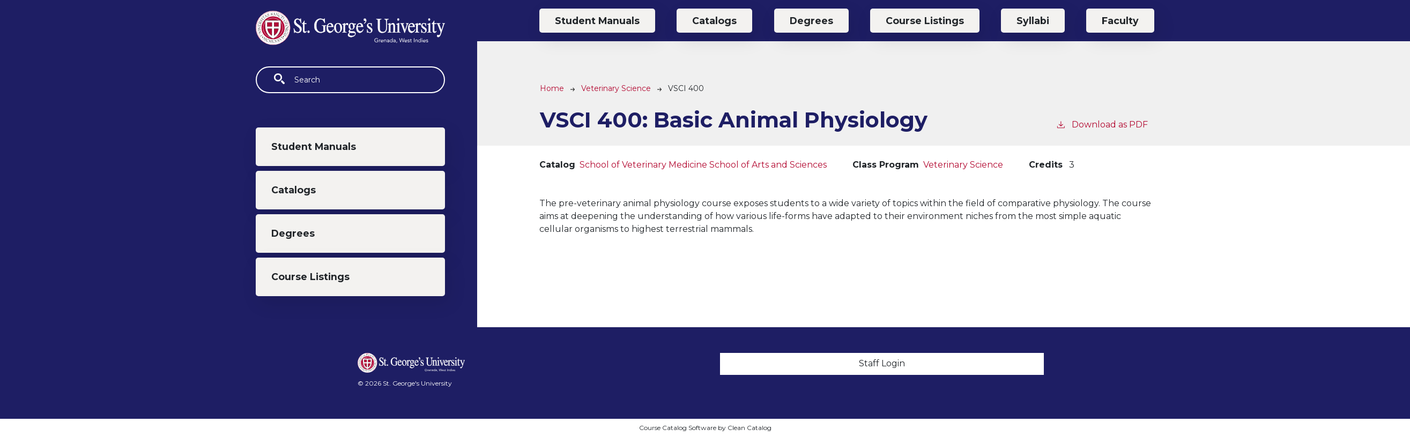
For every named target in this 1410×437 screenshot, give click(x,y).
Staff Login (882, 363)
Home (552, 88)
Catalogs (293, 189)
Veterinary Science (616, 88)
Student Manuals (313, 146)
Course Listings (310, 276)
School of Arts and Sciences (768, 165)
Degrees (293, 233)
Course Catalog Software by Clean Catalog (705, 428)
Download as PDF (1102, 124)
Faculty (1120, 20)
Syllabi (1032, 20)
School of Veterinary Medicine (643, 165)
